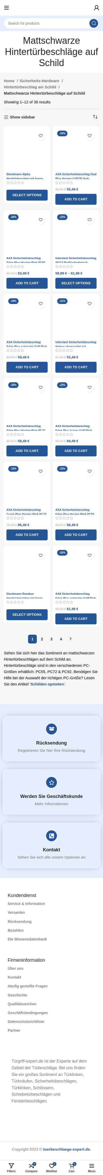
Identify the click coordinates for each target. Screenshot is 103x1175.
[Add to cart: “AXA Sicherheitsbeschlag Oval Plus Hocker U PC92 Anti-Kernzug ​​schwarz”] (76, 199)
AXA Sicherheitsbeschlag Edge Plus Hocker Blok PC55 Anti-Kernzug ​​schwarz (74, 514)
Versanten (16, 912)
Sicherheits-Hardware (40, 81)
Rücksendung (51, 743)
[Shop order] (95, 117)
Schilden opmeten (47, 684)
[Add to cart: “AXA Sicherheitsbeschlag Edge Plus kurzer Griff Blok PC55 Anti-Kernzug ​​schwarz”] (76, 450)
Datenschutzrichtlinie (26, 1022)
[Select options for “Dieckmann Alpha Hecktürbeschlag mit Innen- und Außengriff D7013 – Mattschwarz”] (27, 195)
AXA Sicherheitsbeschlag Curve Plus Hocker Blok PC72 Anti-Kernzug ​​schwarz (26, 514)
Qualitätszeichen (22, 1004)
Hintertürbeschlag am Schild (30, 87)
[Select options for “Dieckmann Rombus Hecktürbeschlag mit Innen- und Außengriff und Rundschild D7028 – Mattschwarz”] (27, 614)
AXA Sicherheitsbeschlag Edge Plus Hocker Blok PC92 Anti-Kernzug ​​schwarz (25, 262)
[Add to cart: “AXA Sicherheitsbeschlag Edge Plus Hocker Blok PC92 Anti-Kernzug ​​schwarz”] (27, 283)
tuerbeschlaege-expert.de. (67, 1149)
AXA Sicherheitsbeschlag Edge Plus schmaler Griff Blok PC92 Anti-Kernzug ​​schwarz (26, 346)
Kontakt (51, 849)
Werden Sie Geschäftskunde (51, 796)
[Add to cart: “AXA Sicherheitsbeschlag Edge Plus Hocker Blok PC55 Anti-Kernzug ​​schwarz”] (76, 534)
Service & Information (26, 904)
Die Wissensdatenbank (27, 939)
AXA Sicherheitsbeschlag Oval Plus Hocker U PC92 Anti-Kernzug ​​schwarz (76, 179)
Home (10, 81)
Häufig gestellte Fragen (28, 986)
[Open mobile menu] (6, 8)
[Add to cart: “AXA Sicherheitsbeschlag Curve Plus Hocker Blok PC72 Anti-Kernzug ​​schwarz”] (27, 534)
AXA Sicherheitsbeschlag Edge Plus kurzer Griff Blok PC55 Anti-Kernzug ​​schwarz (74, 430)
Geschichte (17, 995)
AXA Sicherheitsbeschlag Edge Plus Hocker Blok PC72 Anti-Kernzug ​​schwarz (25, 430)
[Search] (51, 23)
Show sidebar (22, 117)
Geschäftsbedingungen (28, 1013)
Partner (14, 1030)
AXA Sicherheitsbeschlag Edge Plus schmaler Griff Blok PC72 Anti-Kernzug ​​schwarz (75, 598)
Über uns (15, 968)
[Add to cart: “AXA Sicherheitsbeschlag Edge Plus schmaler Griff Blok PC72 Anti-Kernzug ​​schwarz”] (76, 618)
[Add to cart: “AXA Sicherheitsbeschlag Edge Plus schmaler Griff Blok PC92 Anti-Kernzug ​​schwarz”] (27, 367)
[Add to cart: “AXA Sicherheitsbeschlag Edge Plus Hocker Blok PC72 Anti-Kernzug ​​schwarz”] (27, 450)
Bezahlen (15, 930)
